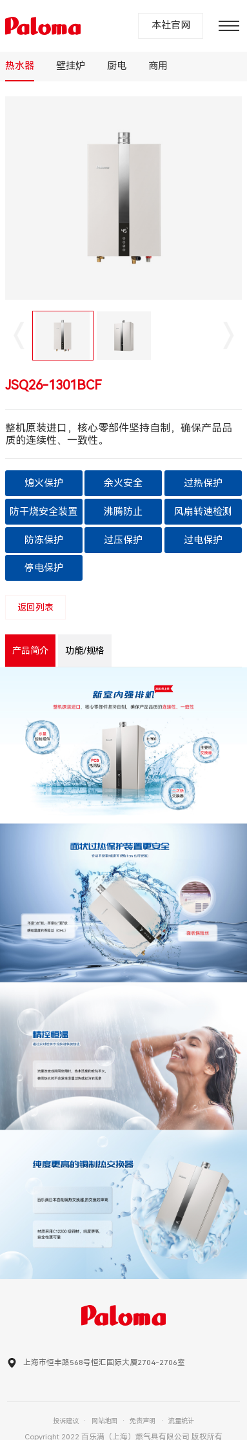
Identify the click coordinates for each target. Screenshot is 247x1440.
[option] (123, 198)
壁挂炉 (70, 66)
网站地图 (104, 1421)
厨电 (116, 66)
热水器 (19, 66)
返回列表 (35, 607)
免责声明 (142, 1421)
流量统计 (181, 1421)
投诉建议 (66, 1421)
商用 (158, 66)
